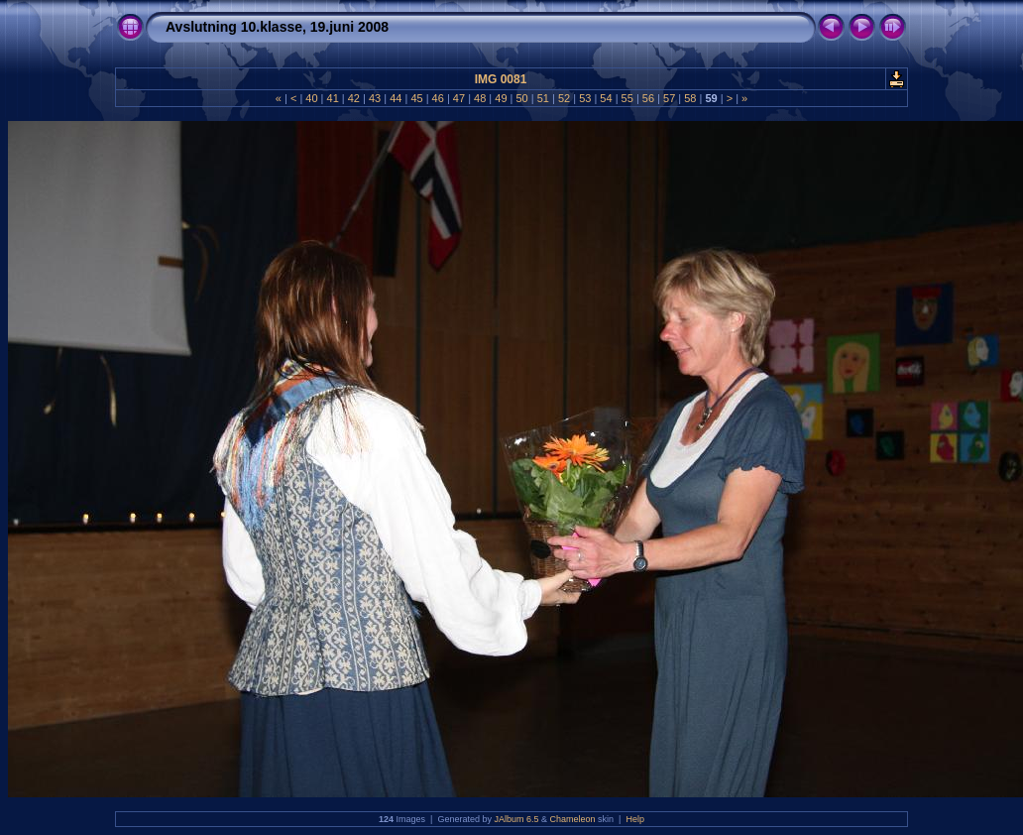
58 (690, 98)
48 (480, 98)
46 (438, 98)
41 (332, 98)
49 (501, 98)
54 (606, 98)
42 (354, 98)
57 (669, 98)
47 (459, 98)
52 (564, 98)
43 (375, 98)
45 (416, 98)
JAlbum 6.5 (516, 819)
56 (648, 98)
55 (627, 98)
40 (311, 98)
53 (585, 98)
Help (634, 819)
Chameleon (573, 819)
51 (543, 98)
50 (521, 98)
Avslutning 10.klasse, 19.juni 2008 (277, 27)
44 (395, 98)
